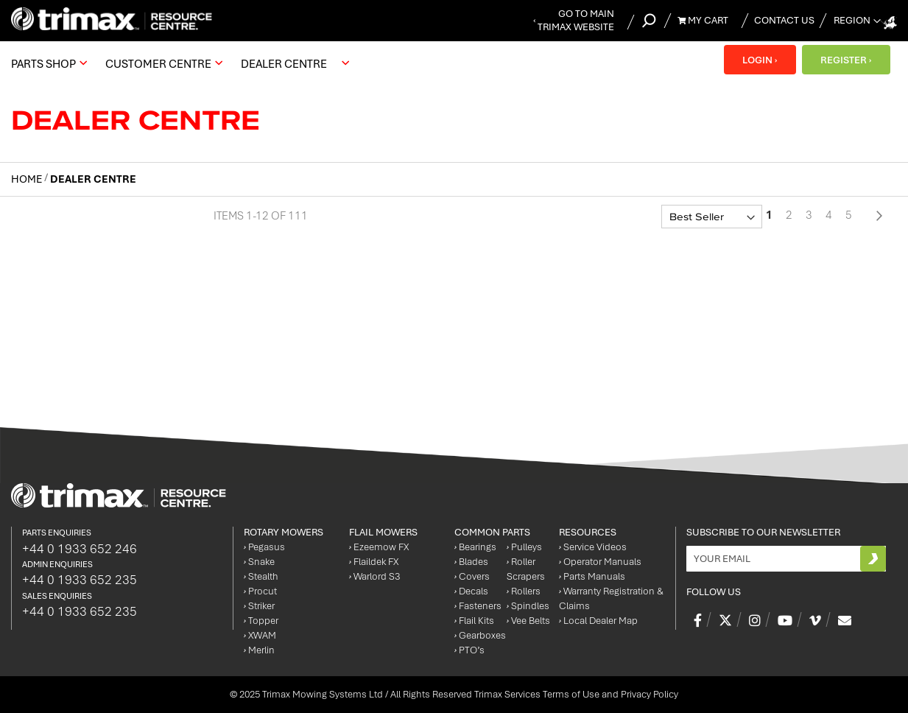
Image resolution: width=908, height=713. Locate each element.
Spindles (528, 606)
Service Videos (593, 547)
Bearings (475, 547)
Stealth (261, 576)
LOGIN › (757, 59)
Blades (471, 561)
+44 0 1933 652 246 (79, 549)
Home (27, 179)
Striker (259, 606)
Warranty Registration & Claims (611, 598)
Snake (259, 561)
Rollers (524, 591)
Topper (261, 620)
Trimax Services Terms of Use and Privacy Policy (576, 694)
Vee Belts (528, 620)
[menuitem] (47, 63)
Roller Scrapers (526, 569)
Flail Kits (474, 620)
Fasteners (477, 606)
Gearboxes (480, 635)
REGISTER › (845, 59)
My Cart (703, 20)
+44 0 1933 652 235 (79, 580)
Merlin (259, 650)
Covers (472, 576)
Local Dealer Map (598, 620)
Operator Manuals (600, 561)
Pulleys (524, 547)
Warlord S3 (374, 576)
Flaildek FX (373, 561)
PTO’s (469, 650)
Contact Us (784, 20)
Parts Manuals (592, 576)
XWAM (260, 635)
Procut (260, 591)
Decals (471, 591)
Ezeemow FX (379, 547)
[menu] (183, 63)
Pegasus (264, 547)
